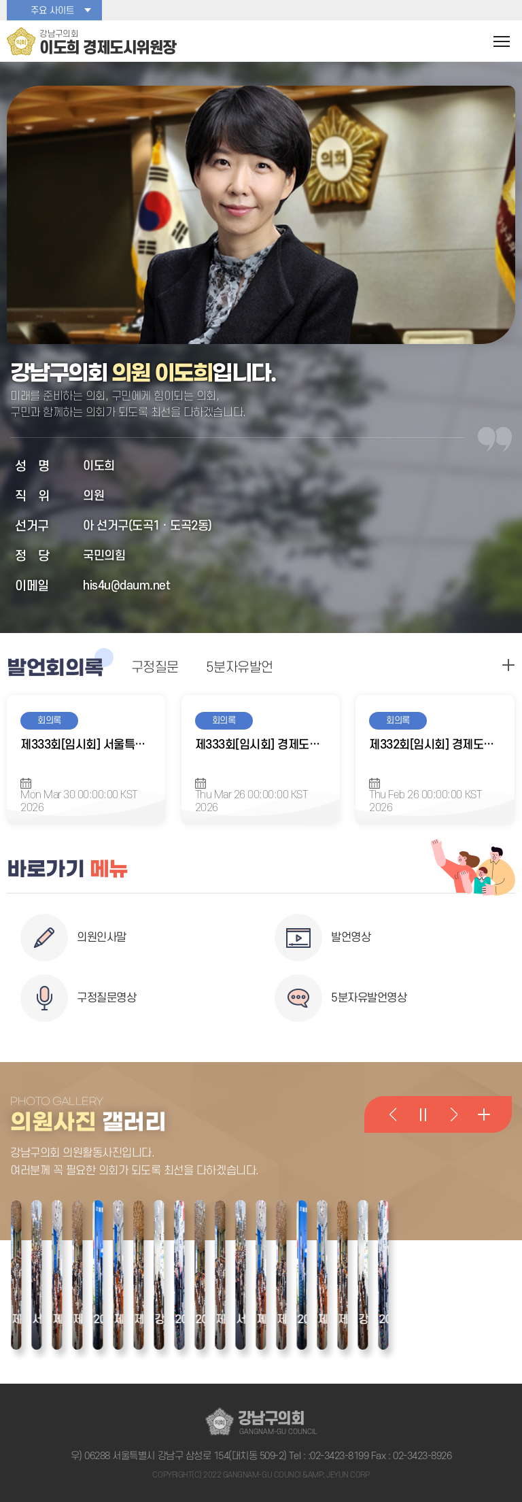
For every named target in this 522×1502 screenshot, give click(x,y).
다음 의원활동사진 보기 (453, 1114)
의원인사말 (101, 938)
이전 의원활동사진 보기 (393, 1114)
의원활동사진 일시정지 (423, 1114)
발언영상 (350, 938)
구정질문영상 (106, 998)
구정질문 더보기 (508, 665)
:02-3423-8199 (338, 1456)
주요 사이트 (52, 10)
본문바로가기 (0, 0)
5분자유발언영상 (368, 998)
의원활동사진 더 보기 (483, 1114)
